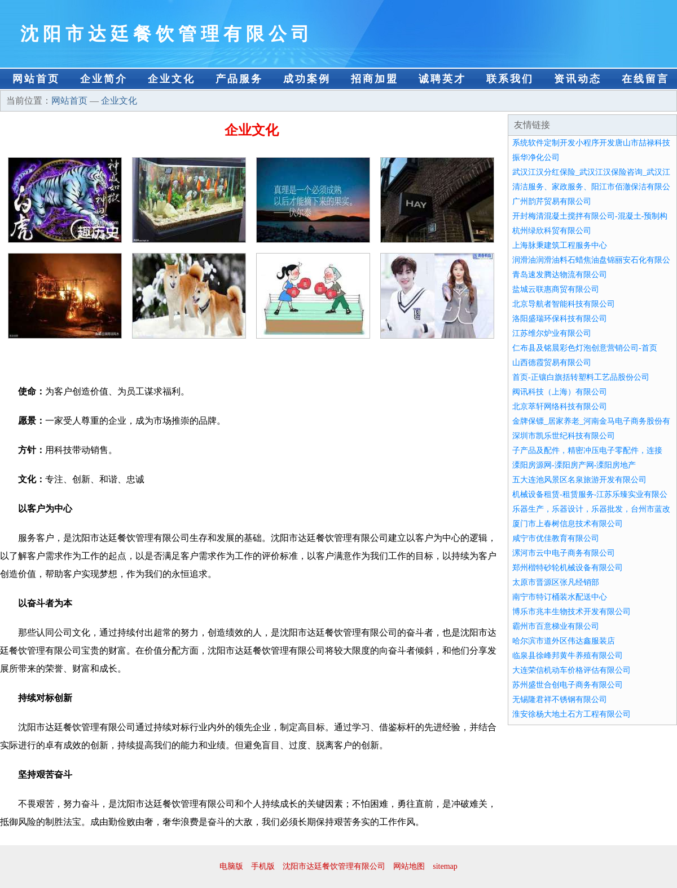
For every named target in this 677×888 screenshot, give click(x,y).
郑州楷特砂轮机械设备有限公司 (567, 567)
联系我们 (510, 79)
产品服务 (239, 79)
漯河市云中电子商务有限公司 (563, 553)
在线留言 (645, 79)
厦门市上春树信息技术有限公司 (567, 524)
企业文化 (171, 79)
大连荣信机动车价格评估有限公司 (571, 670)
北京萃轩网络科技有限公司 (559, 406)
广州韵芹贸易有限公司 (551, 201)
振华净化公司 (536, 157)
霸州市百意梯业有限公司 (555, 626)
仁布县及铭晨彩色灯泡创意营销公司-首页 (584, 348)
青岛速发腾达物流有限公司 (559, 274)
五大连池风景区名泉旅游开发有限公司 (579, 480)
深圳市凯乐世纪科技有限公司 (563, 436)
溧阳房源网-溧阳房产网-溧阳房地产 (574, 465)
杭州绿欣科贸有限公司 (551, 231)
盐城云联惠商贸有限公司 (555, 289)
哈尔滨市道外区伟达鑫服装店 (563, 641)
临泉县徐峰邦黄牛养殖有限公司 (567, 655)
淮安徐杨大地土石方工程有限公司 (571, 714)
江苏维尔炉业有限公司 (551, 333)
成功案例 (307, 79)
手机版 (263, 866)
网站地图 (409, 866)
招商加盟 (374, 79)
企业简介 (104, 79)
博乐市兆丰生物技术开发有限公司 (571, 611)
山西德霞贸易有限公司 (551, 362)
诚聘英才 (442, 79)
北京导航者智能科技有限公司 (563, 304)
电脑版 (231, 866)
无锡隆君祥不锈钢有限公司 (559, 699)
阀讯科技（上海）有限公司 (559, 392)
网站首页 (36, 79)
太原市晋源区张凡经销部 (555, 582)
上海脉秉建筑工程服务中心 (559, 245)
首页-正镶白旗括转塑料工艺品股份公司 (580, 377)
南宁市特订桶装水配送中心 (559, 597)
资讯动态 (577, 79)
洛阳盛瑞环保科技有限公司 (559, 318)
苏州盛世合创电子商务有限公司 (567, 685)
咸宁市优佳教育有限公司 (555, 538)
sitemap (445, 866)
